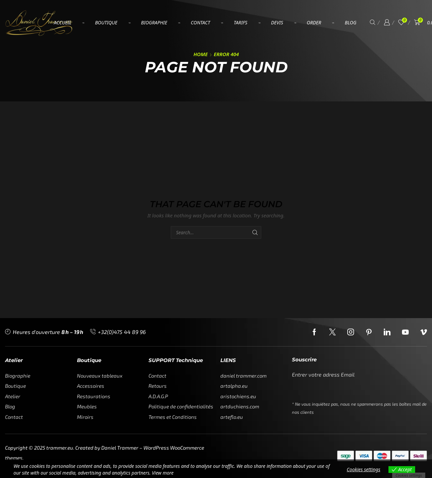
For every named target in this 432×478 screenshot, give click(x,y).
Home (200, 54)
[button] (372, 22)
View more (162, 473)
